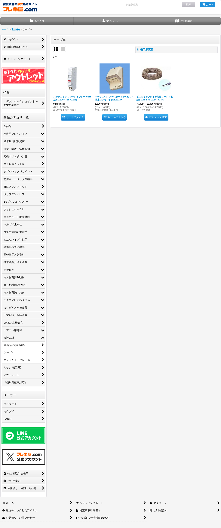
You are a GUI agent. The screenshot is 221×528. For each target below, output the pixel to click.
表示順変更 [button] (145, 49)
